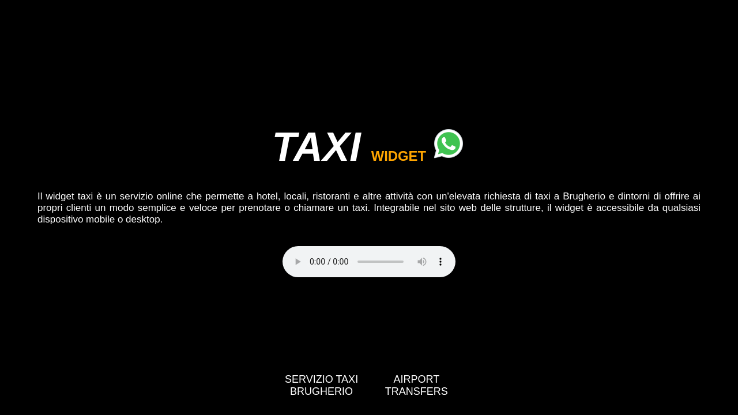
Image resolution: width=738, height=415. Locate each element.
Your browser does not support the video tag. (369, 261)
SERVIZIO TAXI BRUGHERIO (321, 385)
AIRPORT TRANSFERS (416, 385)
